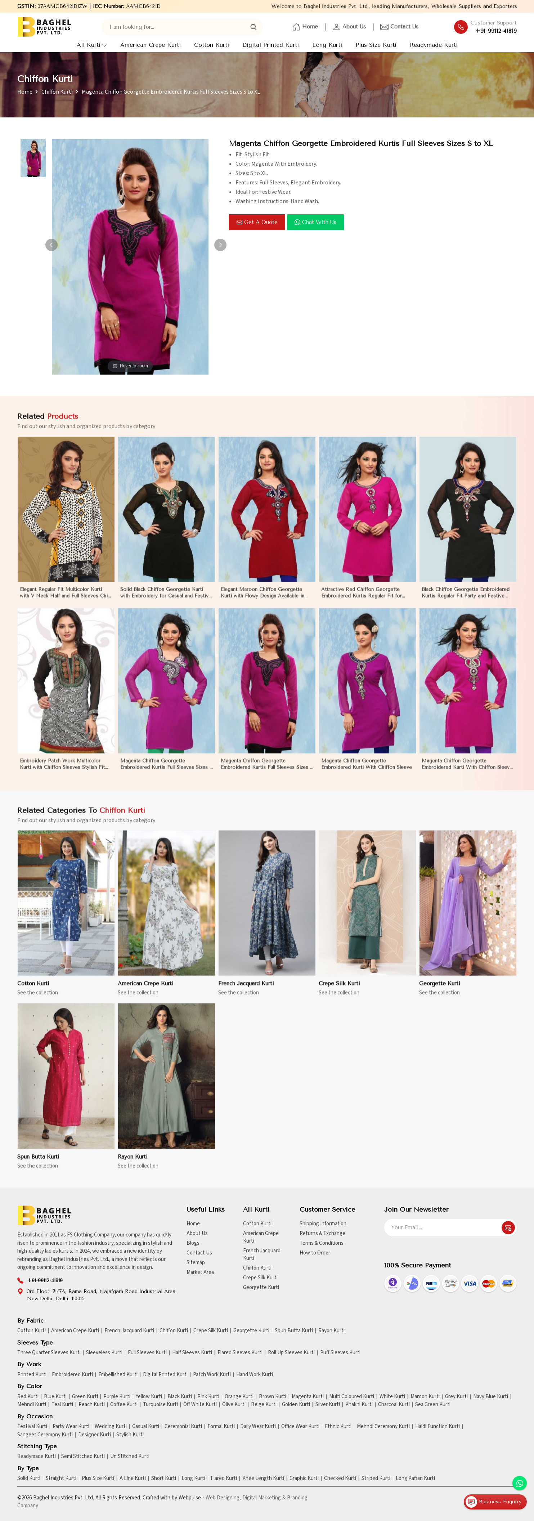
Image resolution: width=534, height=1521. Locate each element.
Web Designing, (223, 1498)
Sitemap (196, 1262)
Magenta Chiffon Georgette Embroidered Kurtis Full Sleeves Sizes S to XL (166, 770)
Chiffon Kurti (57, 92)
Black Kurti (179, 1396)
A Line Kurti (133, 1478)
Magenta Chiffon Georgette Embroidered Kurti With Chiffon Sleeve (366, 770)
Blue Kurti (55, 1396)
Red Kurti (28, 1396)
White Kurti (392, 1396)
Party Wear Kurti (71, 1426)
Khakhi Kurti (359, 1404)
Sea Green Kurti (432, 1404)
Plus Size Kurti (375, 44)
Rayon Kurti (133, 1163)
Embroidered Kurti (72, 1374)
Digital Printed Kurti (270, 44)
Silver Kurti (327, 1404)
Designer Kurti (94, 1435)
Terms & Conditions (322, 1243)
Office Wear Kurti (300, 1426)
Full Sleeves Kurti (147, 1352)
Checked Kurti (340, 1478)
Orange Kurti (239, 1396)
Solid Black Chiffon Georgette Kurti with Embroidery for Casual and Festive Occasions (165, 599)
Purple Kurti (116, 1396)
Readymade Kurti (434, 44)
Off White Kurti (200, 1404)
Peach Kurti (91, 1404)
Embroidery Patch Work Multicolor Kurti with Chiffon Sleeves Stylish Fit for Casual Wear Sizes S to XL (62, 770)
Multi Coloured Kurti (351, 1396)
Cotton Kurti (211, 44)
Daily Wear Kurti (258, 1426)
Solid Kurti (28, 1478)
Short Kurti (163, 1478)
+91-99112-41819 (496, 31)
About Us (349, 27)
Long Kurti (327, 44)
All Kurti (92, 44)
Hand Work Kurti (254, 1374)
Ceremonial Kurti (183, 1426)
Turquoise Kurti (160, 1404)
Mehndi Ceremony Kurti (383, 1426)
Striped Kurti (376, 1478)
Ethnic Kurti (338, 1426)
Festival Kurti (32, 1426)
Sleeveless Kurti (104, 1352)
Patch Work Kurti (212, 1374)
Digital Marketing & (264, 1498)
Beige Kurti (264, 1404)
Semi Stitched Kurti (83, 1456)
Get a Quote (257, 222)
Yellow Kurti (149, 1396)
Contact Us (399, 27)
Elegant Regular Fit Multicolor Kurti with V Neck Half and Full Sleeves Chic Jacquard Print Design (65, 599)
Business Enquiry (493, 1502)
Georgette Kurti (439, 990)
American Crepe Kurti (150, 44)
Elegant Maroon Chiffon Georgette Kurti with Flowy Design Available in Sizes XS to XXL (262, 599)
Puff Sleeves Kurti (340, 1352)
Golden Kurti (296, 1404)
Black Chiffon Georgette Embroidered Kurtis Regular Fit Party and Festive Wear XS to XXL (466, 599)
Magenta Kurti (308, 1396)
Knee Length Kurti (263, 1478)
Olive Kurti (234, 1404)
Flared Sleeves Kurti (239, 1352)
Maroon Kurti (425, 1396)
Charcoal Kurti (394, 1404)
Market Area (200, 1272)
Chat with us (315, 222)
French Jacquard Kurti (246, 990)
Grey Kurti (456, 1396)
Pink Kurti (208, 1396)
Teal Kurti (62, 1404)
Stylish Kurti (130, 1435)
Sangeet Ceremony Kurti (45, 1435)
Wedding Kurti (111, 1426)
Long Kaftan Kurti (415, 1478)
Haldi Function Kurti (437, 1426)
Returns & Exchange (322, 1233)
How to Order (315, 1253)
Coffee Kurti (124, 1404)
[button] (220, 245)
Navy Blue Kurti (490, 1396)
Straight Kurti (61, 1478)
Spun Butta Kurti (38, 1163)
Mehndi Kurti (31, 1404)
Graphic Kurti (304, 1478)
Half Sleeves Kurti (192, 1352)
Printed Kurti (31, 1374)
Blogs (193, 1243)
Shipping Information (323, 1223)
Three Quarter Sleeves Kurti (49, 1352)
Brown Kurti (272, 1396)
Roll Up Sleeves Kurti (291, 1352)
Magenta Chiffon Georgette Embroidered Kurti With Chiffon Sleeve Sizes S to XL (467, 770)
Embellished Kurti (118, 1374)
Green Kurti (85, 1396)
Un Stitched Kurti (129, 1456)
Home (305, 27)
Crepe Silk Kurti (339, 990)
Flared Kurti (224, 1478)
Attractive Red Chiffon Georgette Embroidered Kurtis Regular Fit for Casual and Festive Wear (361, 599)
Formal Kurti (221, 1426)
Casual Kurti (145, 1426)
